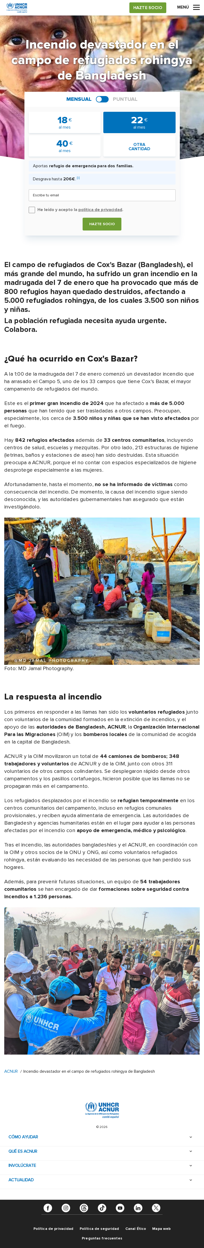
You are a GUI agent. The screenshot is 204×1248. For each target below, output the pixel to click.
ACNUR (11, 1071)
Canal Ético (135, 1228)
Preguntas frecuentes (102, 1238)
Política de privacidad (53, 1228)
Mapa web (161, 1228)
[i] (78, 178)
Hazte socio (102, 224)
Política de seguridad (99, 1228)
